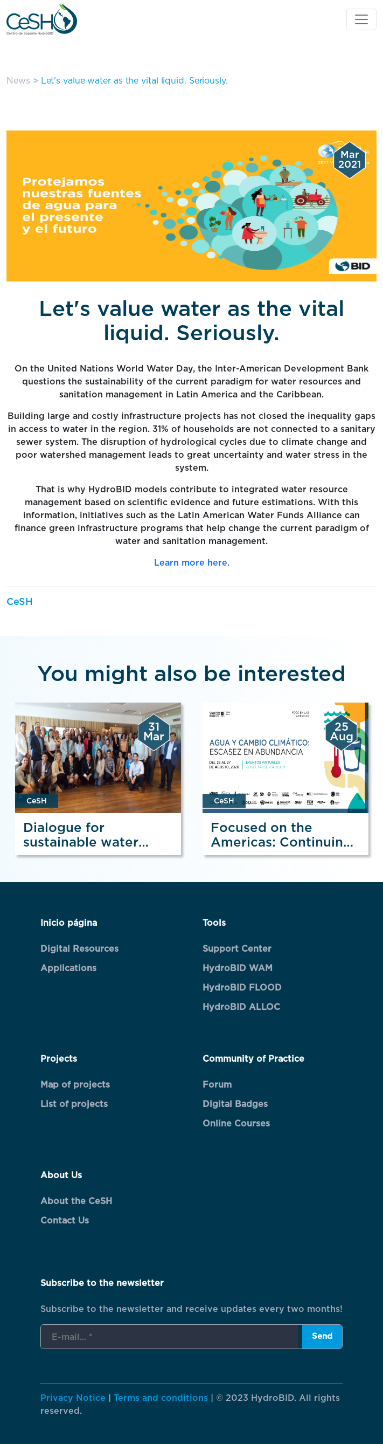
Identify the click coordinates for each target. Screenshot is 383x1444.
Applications (68, 968)
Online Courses (236, 1123)
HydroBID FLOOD (242, 988)
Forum (217, 1085)
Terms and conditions (161, 1398)
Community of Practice (253, 1059)
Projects (58, 1059)
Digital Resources (79, 949)
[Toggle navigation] (361, 19)
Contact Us (64, 1220)
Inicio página (68, 923)
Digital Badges (235, 1104)
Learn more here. (191, 563)
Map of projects (75, 1085)
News (18, 81)
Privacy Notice (73, 1398)
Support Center (237, 949)
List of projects (74, 1104)
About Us (61, 1175)
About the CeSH (76, 1201)
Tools (214, 923)
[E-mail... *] (169, 1337)
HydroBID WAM (238, 968)
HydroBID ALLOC (241, 1007)
